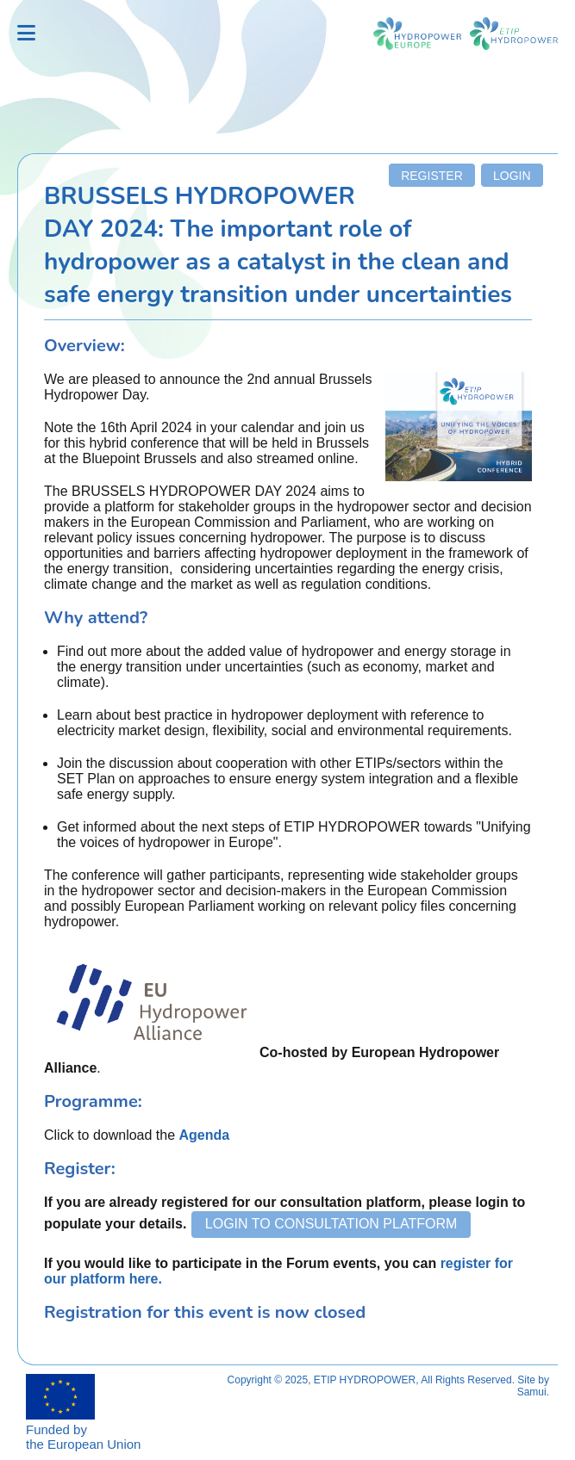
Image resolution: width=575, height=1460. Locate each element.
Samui (532, 1392)
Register (432, 175)
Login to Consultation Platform (331, 1223)
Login (512, 175)
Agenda (204, 1135)
